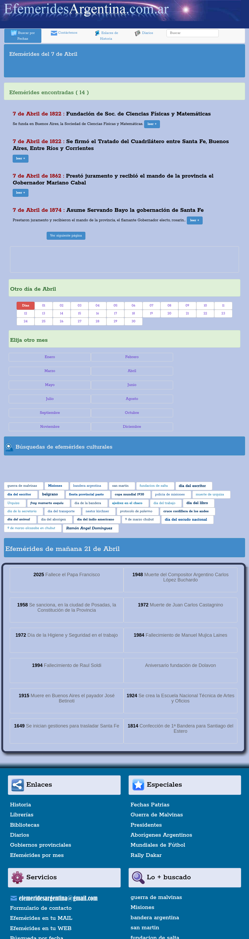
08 (169, 306)
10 (205, 306)
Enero (47, 357)
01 (43, 306)
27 (79, 321)
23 (223, 313)
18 (133, 313)
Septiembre (202, 385)
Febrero (124, 357)
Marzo (201, 357)
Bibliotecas (24, 797)
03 (79, 306)
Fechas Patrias (150, 777)
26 (61, 321)
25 (44, 321)
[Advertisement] (124, 68)
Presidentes (146, 797)
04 (98, 306)
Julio (47, 385)
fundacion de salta (155, 910)
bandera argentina (155, 889)
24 (25, 321)
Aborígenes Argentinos (161, 807)
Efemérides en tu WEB (41, 900)
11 (223, 306)
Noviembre (124, 398)
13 (43, 313)
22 (205, 313)
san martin (145, 900)
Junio (201, 371)
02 (62, 306)
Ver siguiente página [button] (66, 236)
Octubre (47, 398)
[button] (152, 124)
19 (151, 313)
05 (116, 306)
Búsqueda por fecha (36, 911)
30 (133, 321)
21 (187, 313)
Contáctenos (64, 33)
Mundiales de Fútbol (158, 817)
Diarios (144, 33)
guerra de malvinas (156, 869)
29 (115, 321)
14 (61, 313)
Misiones (142, 879)
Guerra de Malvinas (157, 787)
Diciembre (202, 398)
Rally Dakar (146, 827)
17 (115, 313)
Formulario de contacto (41, 880)
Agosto (124, 385)
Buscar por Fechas (23, 35)
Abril (47, 371)
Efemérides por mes (37, 827)
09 (187, 306)
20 (169, 313)
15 (79, 313)
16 (97, 313)
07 (151, 306)
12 (25, 313)
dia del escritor (150, 920)
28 (97, 321)
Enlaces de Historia (106, 35)
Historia (20, 777)
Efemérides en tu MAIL (41, 890)
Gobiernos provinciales (40, 817)
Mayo (124, 371)
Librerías (21, 787)
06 (133, 306)
